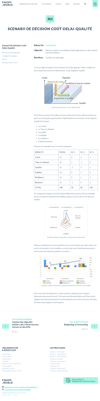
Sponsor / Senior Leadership (11, 363)
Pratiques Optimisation (57, 368)
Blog (67, 4)
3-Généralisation (14, 52)
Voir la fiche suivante (79, 321)
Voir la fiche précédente (22, 319)
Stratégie (13, 56)
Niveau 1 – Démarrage (57, 352)
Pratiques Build (55, 363)
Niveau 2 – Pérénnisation (58, 354)
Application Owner (8, 368)
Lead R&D (5, 361)
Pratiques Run (54, 366)
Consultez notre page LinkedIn (16, 389)
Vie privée (15, 395)
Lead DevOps (6, 359)
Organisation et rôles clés (28, 4)
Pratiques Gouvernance (58, 361)
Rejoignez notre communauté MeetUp (19, 387)
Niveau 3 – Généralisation (58, 356)
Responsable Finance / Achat (11, 371)
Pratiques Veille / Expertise (59, 371)
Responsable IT (7, 366)
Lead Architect (7, 356)
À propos (76, 4)
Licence (58, 4)
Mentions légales (7, 395)
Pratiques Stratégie (56, 359)
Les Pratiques (46, 4)
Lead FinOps (51, 45)
